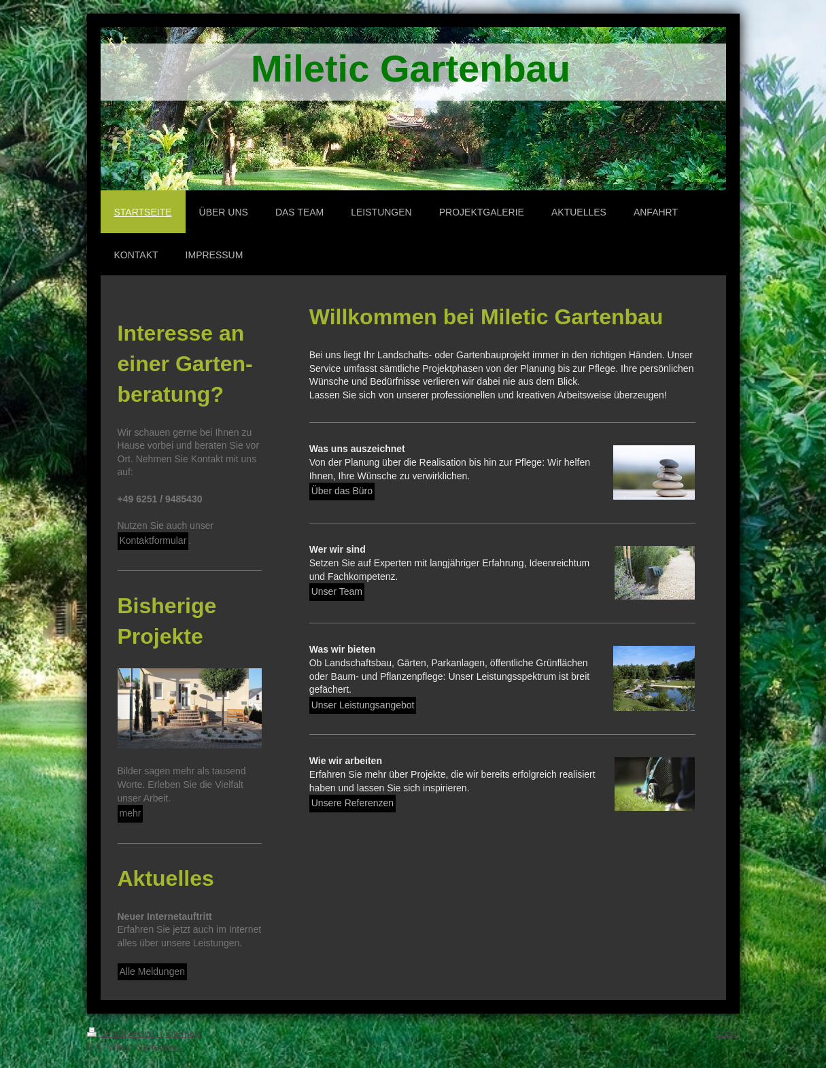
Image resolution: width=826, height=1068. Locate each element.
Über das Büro (342, 490)
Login (727, 1033)
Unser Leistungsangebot (363, 705)
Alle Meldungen (153, 971)
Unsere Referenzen (352, 802)
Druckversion (123, 1033)
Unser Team (336, 591)
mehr (130, 813)
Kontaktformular (153, 540)
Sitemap (182, 1033)
